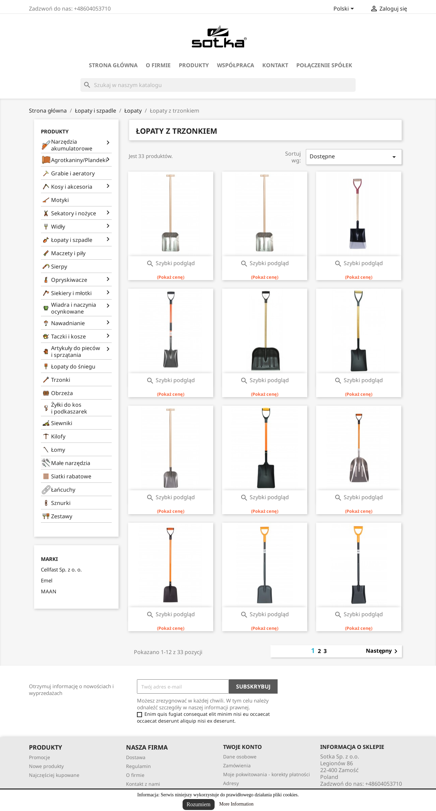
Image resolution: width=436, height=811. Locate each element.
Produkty (194, 65)
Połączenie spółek (324, 65)
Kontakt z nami (143, 784)
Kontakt (275, 65)
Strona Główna (113, 65)
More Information (236, 804)
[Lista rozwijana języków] (344, 9)
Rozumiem (199, 804)
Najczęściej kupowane (54, 775)
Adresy (231, 783)
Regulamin (138, 766)
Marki (49, 559)
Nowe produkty (46, 766)
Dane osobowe (239, 756)
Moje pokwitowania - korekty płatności (266, 774)
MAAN (48, 591)
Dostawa (135, 757)
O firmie (158, 65)
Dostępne (354, 157)
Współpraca (235, 65)
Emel (46, 580)
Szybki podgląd (170, 263)
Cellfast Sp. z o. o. (61, 569)
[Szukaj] (218, 85)
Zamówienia (237, 765)
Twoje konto (242, 747)
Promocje (39, 757)
